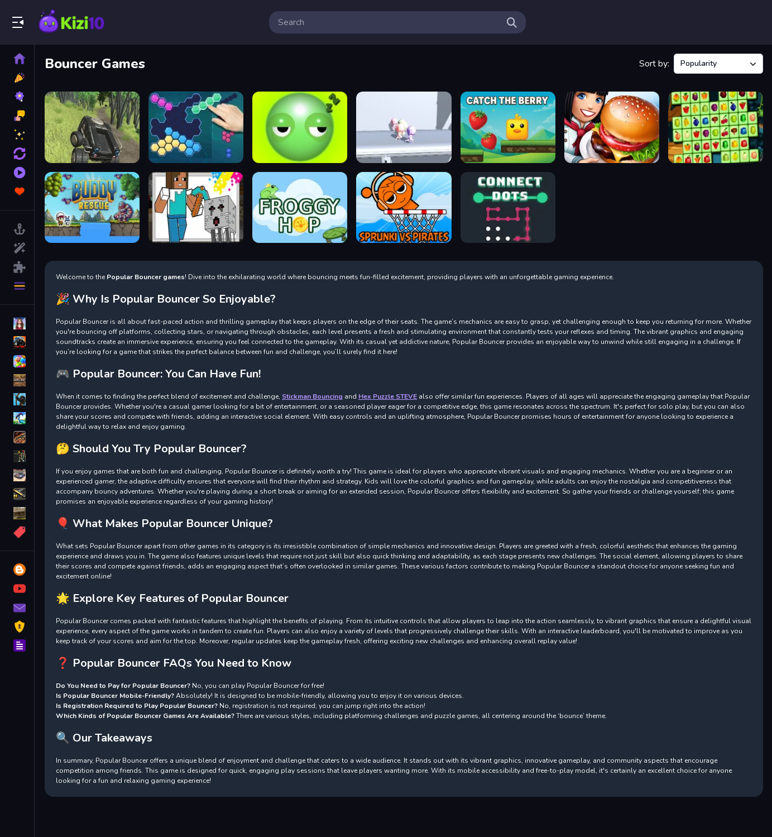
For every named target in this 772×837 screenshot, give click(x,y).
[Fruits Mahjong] (715, 127)
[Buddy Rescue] (92, 207)
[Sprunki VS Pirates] (403, 207)
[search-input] (388, 22)
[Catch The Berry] (508, 127)
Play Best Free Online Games (71, 22)
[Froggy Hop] (299, 207)
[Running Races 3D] (403, 127)
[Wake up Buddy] (299, 127)
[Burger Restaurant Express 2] (611, 127)
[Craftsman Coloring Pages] (195, 207)
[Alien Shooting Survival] (92, 127)
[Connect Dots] (508, 207)
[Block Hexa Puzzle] (195, 127)
